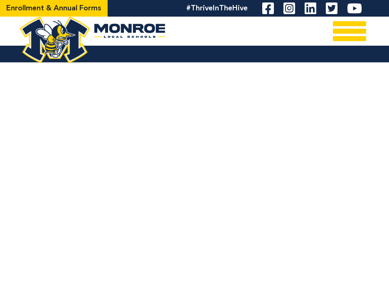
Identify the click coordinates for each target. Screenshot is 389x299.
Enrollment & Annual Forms (53, 8)
